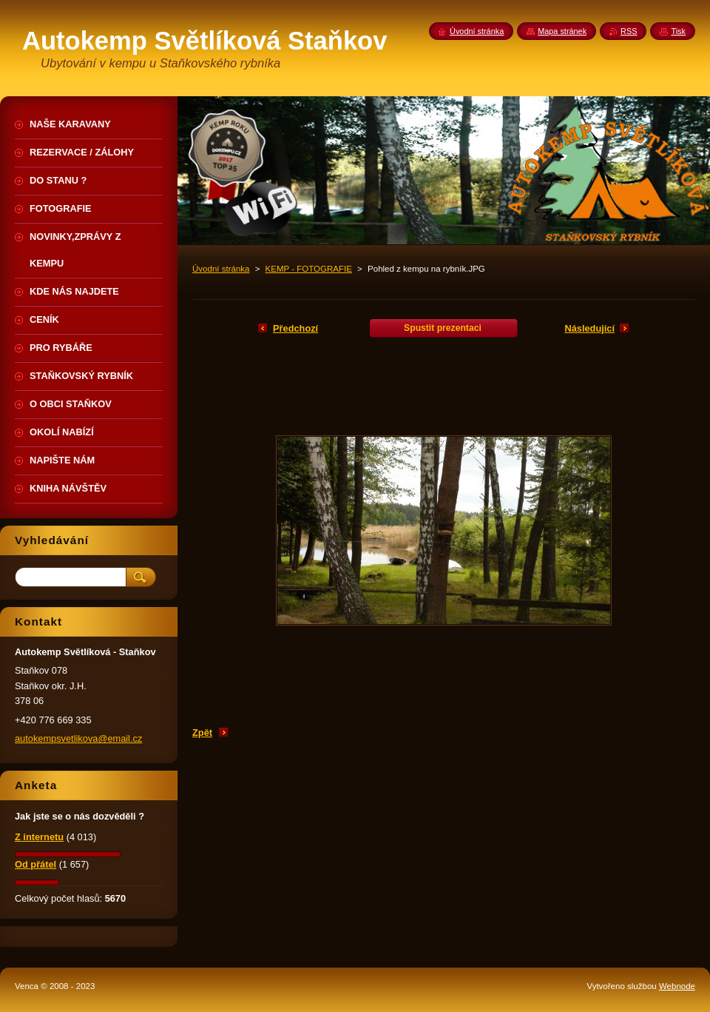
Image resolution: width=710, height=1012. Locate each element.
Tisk (678, 31)
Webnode (677, 986)
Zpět (202, 732)
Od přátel (35, 864)
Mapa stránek (562, 31)
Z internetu (39, 836)
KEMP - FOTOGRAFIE (309, 268)
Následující (589, 328)
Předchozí (295, 328)
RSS (629, 31)
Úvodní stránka (220, 268)
